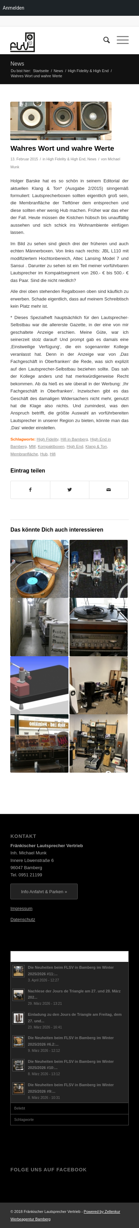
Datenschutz (22, 919)
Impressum (21, 908)
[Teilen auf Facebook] (30, 490)
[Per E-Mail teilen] (108, 490)
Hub (44, 454)
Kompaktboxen (51, 446)
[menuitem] (103, 40)
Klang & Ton (96, 446)
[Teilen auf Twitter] (69, 490)
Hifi (52, 454)
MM (32, 446)
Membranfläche (24, 454)
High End (75, 446)
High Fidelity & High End (66, 159)
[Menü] (119, 40)
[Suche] (103, 40)
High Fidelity (47, 439)
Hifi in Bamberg (74, 439)
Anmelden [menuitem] (13, 8)
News (17, 64)
